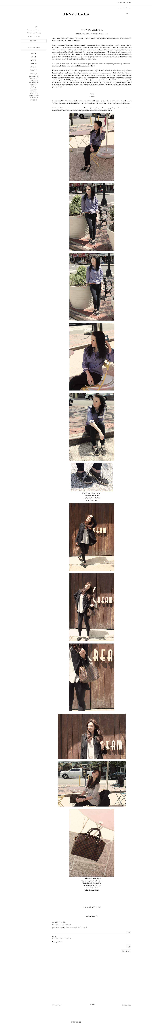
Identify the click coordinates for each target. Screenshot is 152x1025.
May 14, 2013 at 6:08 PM (61, 924)
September (32, 82)
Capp (54, 936)
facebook (118, 3)
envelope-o (130, 3)
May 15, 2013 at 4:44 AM (61, 938)
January (32, 97)
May (32, 90)
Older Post (127, 1005)
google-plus (127, 3)
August (32, 84)
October (32, 80)
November (32, 78)
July (32, 86)
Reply (128, 932)
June (32, 88)
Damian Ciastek (58, 922)
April (32, 92)
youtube (124, 3)
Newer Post (57, 1005)
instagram (121, 3)
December (32, 76)
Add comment (126, 951)
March (32, 94)
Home (92, 1004)
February (32, 95)
